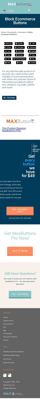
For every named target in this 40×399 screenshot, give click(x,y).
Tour (4, 327)
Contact (5, 340)
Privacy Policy (7, 333)
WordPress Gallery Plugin (11, 355)
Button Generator (9, 362)
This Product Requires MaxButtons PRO (14, 129)
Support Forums (8, 320)
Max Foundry (7, 359)
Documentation (8, 324)
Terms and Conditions (10, 337)
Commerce (22, 32)
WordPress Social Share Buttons (13, 351)
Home (3, 32)
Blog (4, 330)
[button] (29, 10)
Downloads (11, 32)
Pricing (5, 317)
